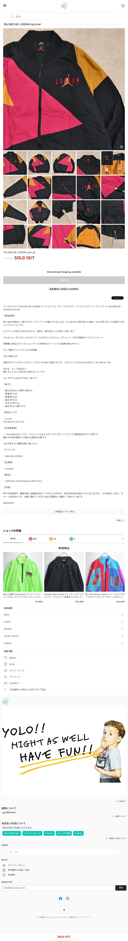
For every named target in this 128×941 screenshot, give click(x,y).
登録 (121, 888)
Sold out (64, 280)
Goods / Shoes (11, 636)
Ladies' (7, 622)
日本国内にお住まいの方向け (64, 289)
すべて (13, 539)
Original (7, 643)
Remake (8, 629)
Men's (6, 614)
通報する (120, 520)
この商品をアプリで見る (64, 512)
